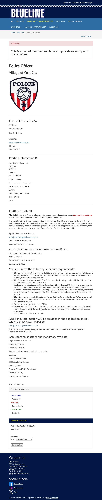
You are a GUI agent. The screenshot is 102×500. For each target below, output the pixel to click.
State (13, 439)
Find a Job (20, 21)
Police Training (86, 36)
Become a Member (72, 3)
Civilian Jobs (16, 409)
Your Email (15, 429)
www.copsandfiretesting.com (19, 142)
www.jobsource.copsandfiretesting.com (23, 237)
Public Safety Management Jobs (40, 21)
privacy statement (52, 498)
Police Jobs (16, 395)
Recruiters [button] (16, 27)
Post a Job (60, 21)
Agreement (15, 436)
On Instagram (18, 488)
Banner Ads (54, 27)
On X (15, 492)
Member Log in (87, 3)
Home (13, 32)
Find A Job (20, 32)
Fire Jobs (15, 402)
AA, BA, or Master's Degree (35, 27)
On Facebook (18, 484)
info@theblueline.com (21, 473)
